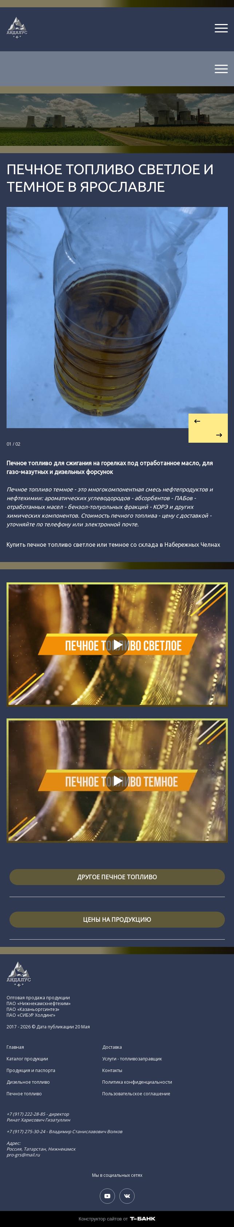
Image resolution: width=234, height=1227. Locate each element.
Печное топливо (24, 1094)
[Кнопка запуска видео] (117, 644)
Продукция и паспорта (31, 1070)
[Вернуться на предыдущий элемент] (208, 421)
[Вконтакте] (127, 1196)
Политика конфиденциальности (137, 1082)
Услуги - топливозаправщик (132, 1059)
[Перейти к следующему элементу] (208, 435)
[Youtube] (107, 1196)
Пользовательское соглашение (136, 1094)
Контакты (112, 1070)
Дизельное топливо (28, 1082)
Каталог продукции (27, 1059)
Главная (15, 1047)
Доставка (112, 1047)
